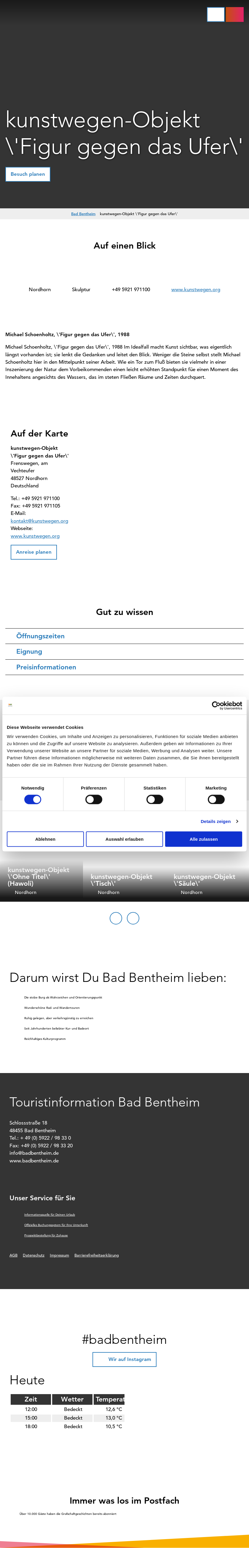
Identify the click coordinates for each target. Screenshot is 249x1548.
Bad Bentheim (83, 213)
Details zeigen (216, 821)
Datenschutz (33, 1255)
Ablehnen (45, 839)
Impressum (59, 1255)
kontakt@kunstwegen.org (39, 521)
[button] (235, 14)
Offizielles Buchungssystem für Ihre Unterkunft (56, 1225)
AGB (13, 1255)
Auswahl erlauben (124, 839)
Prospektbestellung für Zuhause (46, 1235)
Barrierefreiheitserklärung (96, 1255)
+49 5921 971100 (131, 289)
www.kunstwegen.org (195, 289)
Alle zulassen (204, 839)
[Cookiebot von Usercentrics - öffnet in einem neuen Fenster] (216, 705)
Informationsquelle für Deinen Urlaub (49, 1215)
